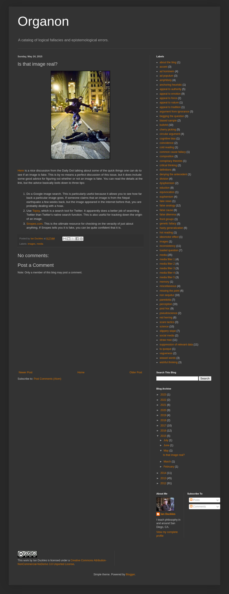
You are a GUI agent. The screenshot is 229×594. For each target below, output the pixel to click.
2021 (164, 404)
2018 (164, 420)
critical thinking (168, 165)
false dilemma (168, 214)
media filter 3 (167, 268)
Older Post (135, 372)
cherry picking (168, 129)
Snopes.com (34, 223)
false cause (166, 210)
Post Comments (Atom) (47, 378)
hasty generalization (171, 227)
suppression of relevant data (176, 344)
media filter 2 (167, 263)
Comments (198, 506)
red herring (166, 317)
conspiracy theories (171, 160)
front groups (167, 219)
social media (167, 335)
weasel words (168, 357)
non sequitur (167, 295)
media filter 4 (167, 272)
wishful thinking (168, 362)
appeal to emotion (170, 93)
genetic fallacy (168, 223)
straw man (166, 339)
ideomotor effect (169, 236)
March (168, 461)
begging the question (172, 116)
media (40, 243)
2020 (164, 410)
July (166, 440)
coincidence (167, 142)
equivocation (167, 192)
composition (167, 156)
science (164, 326)
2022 (164, 399)
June (167, 445)
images (31, 243)
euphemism (166, 196)
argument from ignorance (174, 111)
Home (81, 372)
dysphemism (167, 183)
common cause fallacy (173, 151)
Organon (43, 21)
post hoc (165, 308)
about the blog (168, 62)
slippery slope (168, 330)
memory (164, 281)
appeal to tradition (170, 107)
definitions (166, 169)
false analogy (167, 205)
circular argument (170, 133)
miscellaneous (168, 286)
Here (21, 170)
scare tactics (167, 322)
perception (166, 304)
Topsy (36, 210)
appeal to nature (169, 102)
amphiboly (166, 80)
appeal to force (168, 98)
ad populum (167, 75)
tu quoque (165, 348)
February (169, 466)
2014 (164, 473)
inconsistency (167, 245)
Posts (195, 500)
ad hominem (167, 71)
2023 (164, 394)
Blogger (130, 574)
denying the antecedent (173, 174)
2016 (164, 430)
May (166, 450)
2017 (164, 425)
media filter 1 (167, 259)
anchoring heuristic (171, 84)
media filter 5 (167, 277)
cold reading (167, 147)
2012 (164, 483)
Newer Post (25, 372)
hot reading (166, 232)
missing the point (169, 290)
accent (163, 66)
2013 (164, 478)
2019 (164, 415)
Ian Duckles (168, 514)
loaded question (169, 250)
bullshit (164, 124)
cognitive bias (168, 138)
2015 (164, 435)
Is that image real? (174, 455)
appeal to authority (170, 89)
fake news (166, 201)
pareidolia (165, 299)
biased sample (168, 120)
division (164, 178)
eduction (165, 187)
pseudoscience (168, 313)
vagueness (166, 353)
